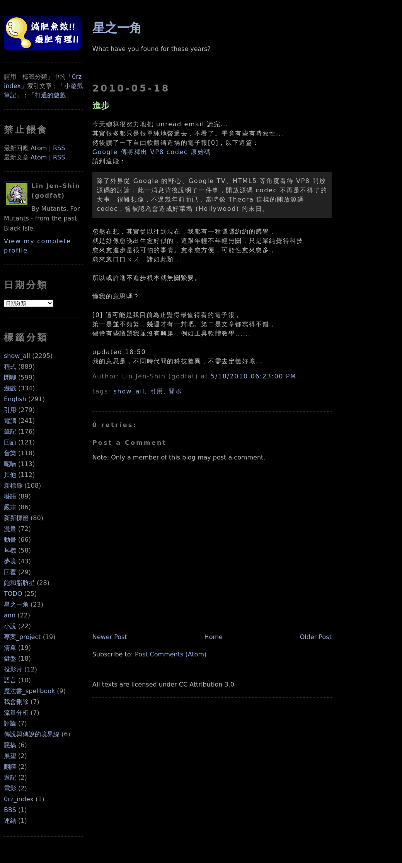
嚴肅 (10, 507)
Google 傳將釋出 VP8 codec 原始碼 (151, 152)
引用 (10, 410)
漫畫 (10, 528)
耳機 (10, 550)
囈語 (10, 496)
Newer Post (109, 637)
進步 (100, 105)
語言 (10, 680)
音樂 (10, 453)
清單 (10, 647)
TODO (13, 593)
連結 (10, 820)
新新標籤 (16, 518)
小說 (10, 626)
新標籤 (13, 485)
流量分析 (16, 712)
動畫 (10, 539)
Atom (39, 148)
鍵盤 (10, 658)
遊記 (10, 777)
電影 (10, 788)
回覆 (10, 572)
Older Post (316, 637)
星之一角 (16, 604)
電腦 (10, 420)
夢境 (10, 561)
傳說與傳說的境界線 (32, 734)
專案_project (22, 637)
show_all (17, 355)
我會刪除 (16, 701)
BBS (10, 810)
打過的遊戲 (50, 95)
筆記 (10, 431)
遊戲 (10, 388)
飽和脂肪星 (19, 583)
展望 (10, 756)
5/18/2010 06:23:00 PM (253, 376)
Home (213, 637)
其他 (10, 474)
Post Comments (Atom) (170, 654)
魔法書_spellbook (29, 691)
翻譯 (10, 766)
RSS (59, 148)
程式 (10, 366)
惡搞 (10, 745)
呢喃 (10, 464)
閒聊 (10, 377)
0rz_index (19, 799)
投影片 (13, 669)
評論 (10, 723)
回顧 (10, 442)
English (15, 399)
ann (9, 615)
